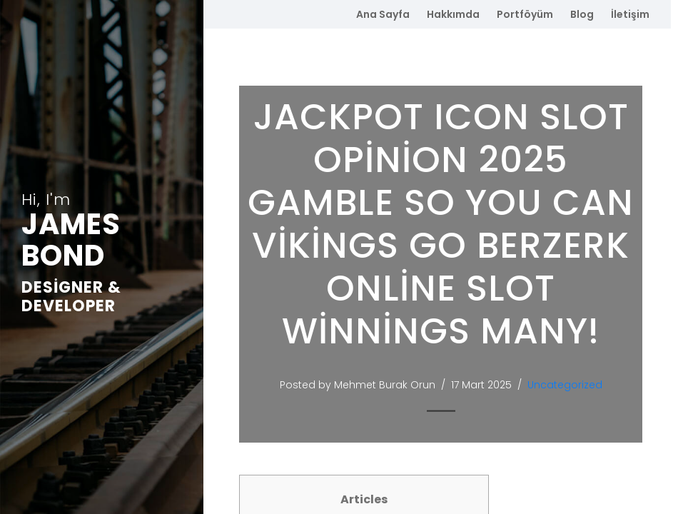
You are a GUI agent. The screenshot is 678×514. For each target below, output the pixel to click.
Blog (582, 14)
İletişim (630, 14)
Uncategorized (567, 385)
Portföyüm (525, 14)
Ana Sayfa (383, 14)
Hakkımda (453, 14)
